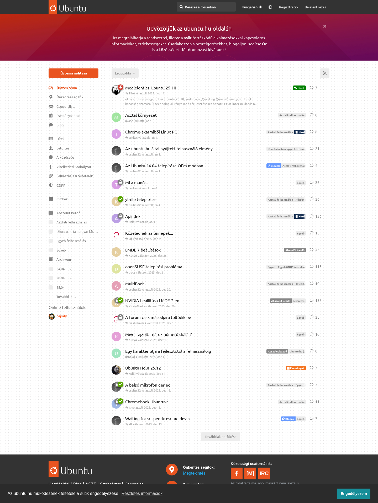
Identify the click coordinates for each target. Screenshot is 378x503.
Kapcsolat (133, 484)
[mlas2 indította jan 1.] (116, 117)
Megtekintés (194, 473)
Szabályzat (110, 484)
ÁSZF (91, 484)
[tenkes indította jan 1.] (116, 134)
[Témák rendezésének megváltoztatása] (125, 73)
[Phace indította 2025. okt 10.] (116, 90)
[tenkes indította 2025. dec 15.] (116, 184)
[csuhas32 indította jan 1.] (116, 168)
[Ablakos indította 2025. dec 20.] (116, 286)
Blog (77, 484)
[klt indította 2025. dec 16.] (116, 319)
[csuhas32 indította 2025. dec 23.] (116, 151)
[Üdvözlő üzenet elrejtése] (324, 26)
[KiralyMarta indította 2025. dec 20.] (116, 252)
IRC (264, 473)
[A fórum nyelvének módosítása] (251, 7)
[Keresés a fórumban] (206, 7)
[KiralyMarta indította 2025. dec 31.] (116, 201)
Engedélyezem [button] (354, 493)
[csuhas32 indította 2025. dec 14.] (116, 420)
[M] (250, 473)
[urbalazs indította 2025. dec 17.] (116, 353)
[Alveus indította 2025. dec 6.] (116, 218)
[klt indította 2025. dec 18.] (116, 235)
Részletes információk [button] (142, 493)
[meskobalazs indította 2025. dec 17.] (116, 370)
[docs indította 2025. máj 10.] (116, 269)
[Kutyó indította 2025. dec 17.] (116, 336)
